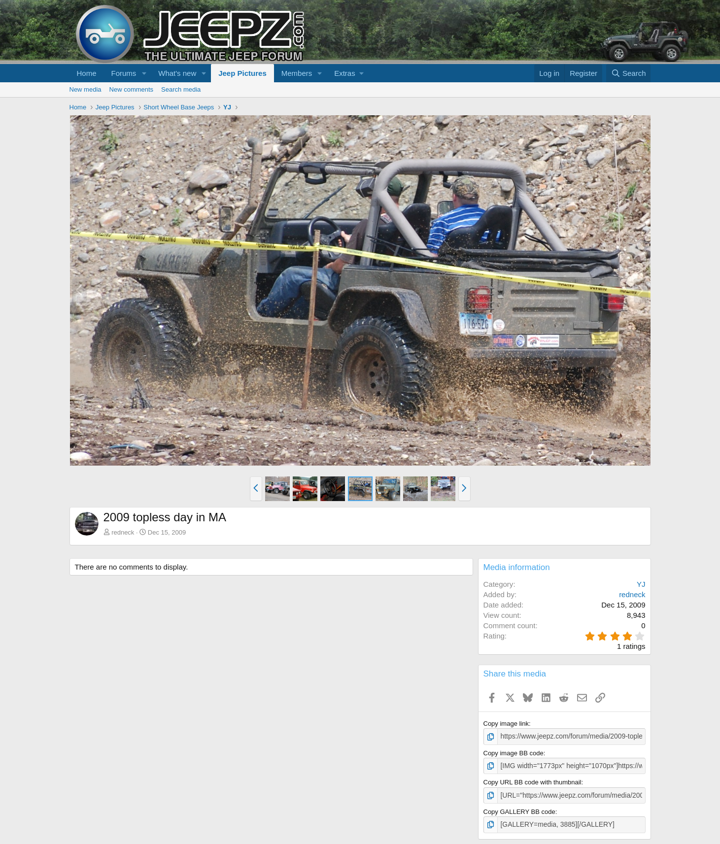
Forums (124, 73)
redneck (122, 532)
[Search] (628, 73)
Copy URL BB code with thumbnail (532, 781)
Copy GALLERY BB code (519, 809)
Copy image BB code (513, 752)
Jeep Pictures (242, 73)
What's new (177, 73)
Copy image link (506, 723)
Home (87, 73)
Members (296, 73)
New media (85, 89)
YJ (641, 584)
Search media (181, 89)
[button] (144, 73)
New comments (131, 89)
